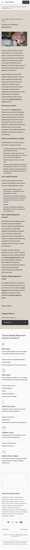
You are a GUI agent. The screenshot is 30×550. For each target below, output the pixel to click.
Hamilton (16, 501)
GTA (8, 503)
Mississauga (5, 497)
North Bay (10, 514)
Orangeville (5, 512)
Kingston (4, 507)
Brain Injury (6, 375)
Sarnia (17, 510)
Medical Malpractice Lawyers (21, 534)
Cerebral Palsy (7, 362)
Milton (4, 503)
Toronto (12, 497)
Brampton (23, 503)
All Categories (14, 322)
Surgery (5, 205)
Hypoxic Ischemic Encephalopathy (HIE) (14, 359)
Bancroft (4, 514)
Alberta (12, 516)
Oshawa (21, 505)
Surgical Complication (9, 393)
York (22, 499)
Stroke (4, 391)
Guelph (16, 505)
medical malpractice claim (12, 257)
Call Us (25, 2)
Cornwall (18, 512)
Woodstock (12, 512)
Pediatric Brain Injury (9, 446)
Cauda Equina (7, 420)
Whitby (13, 510)
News (7, 7)
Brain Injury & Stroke (15, 7)
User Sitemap (24, 529)
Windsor (4, 505)
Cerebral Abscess (8, 388)
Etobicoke (4, 499)
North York (17, 499)
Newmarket (17, 507)
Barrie (22, 501)
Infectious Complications (10, 443)
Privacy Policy (6, 529)
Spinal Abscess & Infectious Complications (15, 422)
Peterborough (6, 510)
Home (3, 7)
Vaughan (10, 499)
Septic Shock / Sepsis (10, 456)
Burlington (10, 501)
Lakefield (24, 512)
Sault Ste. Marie (18, 514)
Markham (10, 505)
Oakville (4, 501)
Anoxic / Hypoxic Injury (9, 385)
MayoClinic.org (16, 110)
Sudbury (10, 507)
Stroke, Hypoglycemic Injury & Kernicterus (15, 365)
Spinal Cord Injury (8, 407)
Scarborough (18, 497)
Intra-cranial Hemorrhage (10, 396)
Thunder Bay (5, 516)
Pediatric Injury (7, 433)
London (17, 503)
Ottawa (12, 503)
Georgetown (23, 510)
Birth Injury (6, 349)
